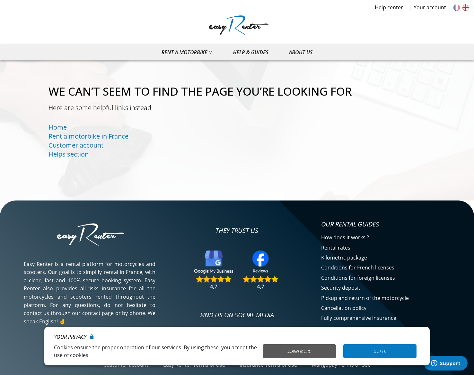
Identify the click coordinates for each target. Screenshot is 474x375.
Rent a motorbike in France (88, 136)
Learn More (299, 351)
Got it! (379, 351)
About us (300, 52)
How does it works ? (345, 237)
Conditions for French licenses (357, 267)
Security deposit (340, 287)
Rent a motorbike (184, 52)
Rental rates (335, 247)
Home (57, 127)
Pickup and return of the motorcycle (365, 298)
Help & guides (250, 52)
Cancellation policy (343, 307)
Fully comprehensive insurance (358, 317)
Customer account (75, 145)
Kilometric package (344, 257)
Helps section (68, 154)
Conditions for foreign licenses (358, 277)
